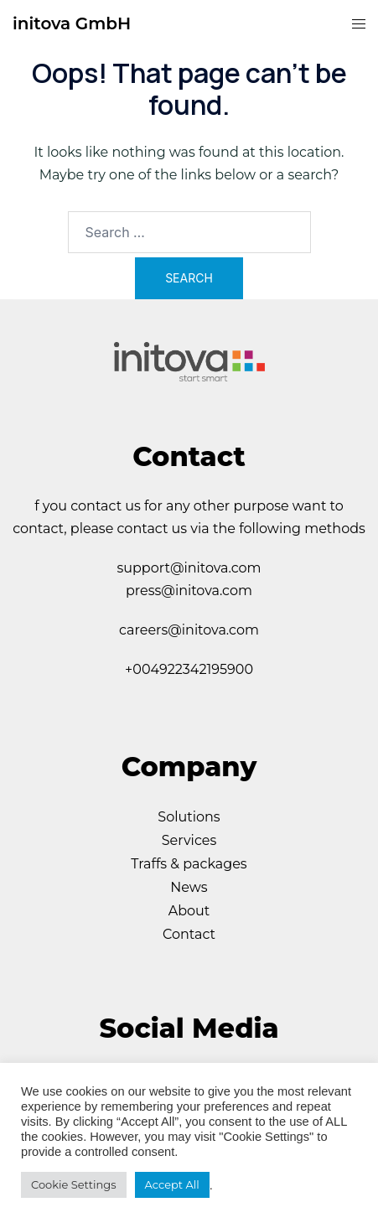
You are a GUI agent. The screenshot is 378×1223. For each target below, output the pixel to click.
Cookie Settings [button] (74, 1184)
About (189, 911)
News (188, 887)
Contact (189, 934)
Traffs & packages (188, 864)
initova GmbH (72, 23)
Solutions (189, 817)
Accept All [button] (172, 1184)
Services (189, 840)
